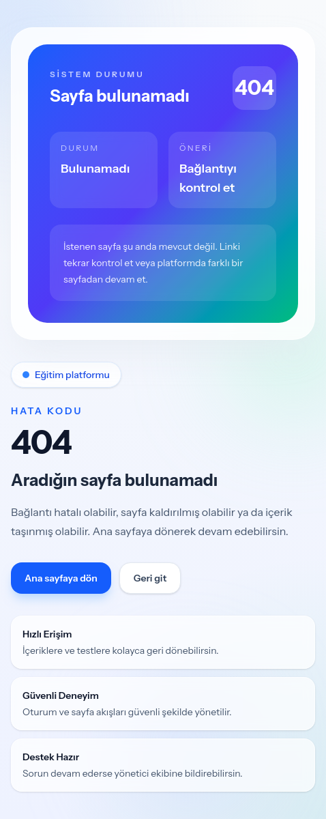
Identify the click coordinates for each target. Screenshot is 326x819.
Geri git (150, 578)
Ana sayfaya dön (61, 578)
